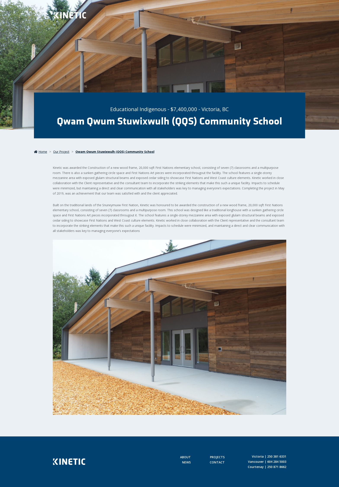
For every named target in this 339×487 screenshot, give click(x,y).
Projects (217, 457)
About (185, 457)
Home (40, 152)
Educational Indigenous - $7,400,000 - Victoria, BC (169, 109)
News (186, 462)
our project (61, 152)
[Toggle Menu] (279, 16)
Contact (217, 462)
